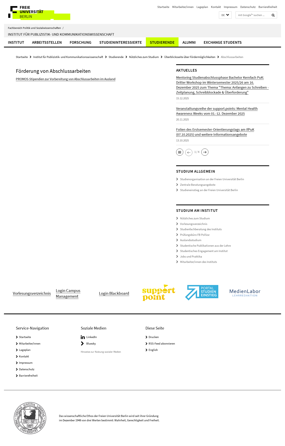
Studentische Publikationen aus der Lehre (205, 245)
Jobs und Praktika (191, 256)
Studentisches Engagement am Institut (204, 251)
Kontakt (216, 7)
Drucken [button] (154, 337)
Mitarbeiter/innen (183, 7)
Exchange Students (223, 42)
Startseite (163, 7)
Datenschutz (248, 7)
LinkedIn (91, 337)
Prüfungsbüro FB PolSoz (194, 235)
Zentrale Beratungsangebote (197, 185)
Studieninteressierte (120, 42)
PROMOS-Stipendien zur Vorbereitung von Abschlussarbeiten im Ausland (65, 79)
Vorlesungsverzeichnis (193, 224)
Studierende (162, 42)
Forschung (80, 42)
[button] (225, 15)
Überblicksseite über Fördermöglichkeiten (189, 57)
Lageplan (202, 7)
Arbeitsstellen (47, 42)
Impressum (230, 7)
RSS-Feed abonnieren (162, 343)
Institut (16, 42)
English (153, 350)
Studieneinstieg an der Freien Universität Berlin (209, 190)
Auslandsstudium (190, 240)
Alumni (189, 42)
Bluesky (91, 343)
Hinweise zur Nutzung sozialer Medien (101, 351)
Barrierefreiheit (267, 7)
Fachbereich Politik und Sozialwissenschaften (36, 28)
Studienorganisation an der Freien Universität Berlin (212, 179)
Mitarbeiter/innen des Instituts (198, 262)
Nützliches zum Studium (144, 57)
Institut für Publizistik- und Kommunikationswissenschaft (61, 34)
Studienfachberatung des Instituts (201, 229)
